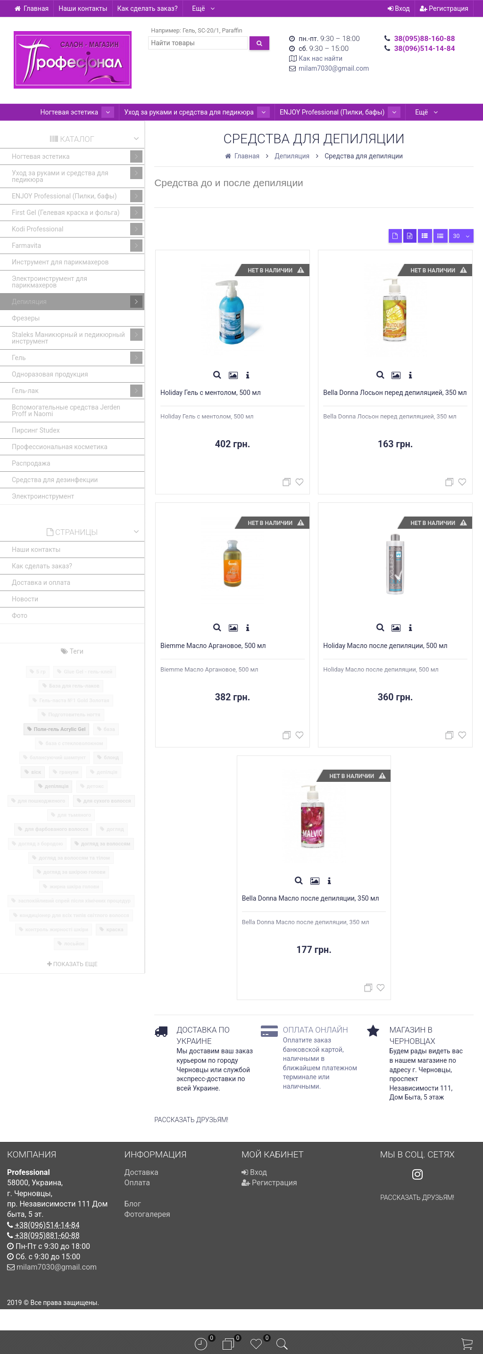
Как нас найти (320, 58)
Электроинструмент (43, 496)
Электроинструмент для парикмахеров (49, 282)
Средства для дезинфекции (55, 480)
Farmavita (77, 245)
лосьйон (74, 944)
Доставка (141, 1193)
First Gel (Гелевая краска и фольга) (77, 212)
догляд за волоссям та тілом (74, 858)
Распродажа (31, 463)
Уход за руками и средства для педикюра (197, 112)
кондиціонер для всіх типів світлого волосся (74, 915)
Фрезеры (26, 318)
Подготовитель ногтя (74, 715)
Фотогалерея (147, 1235)
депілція (107, 772)
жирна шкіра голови (74, 887)
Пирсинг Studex (36, 430)
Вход (399, 8)
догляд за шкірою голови (74, 872)
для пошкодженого (42, 801)
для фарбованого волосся (56, 829)
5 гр (41, 672)
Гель (189, 30)
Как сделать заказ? (147, 8)
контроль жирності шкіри (56, 930)
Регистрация (444, 8)
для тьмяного (74, 815)
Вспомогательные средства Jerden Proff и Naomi (66, 410)
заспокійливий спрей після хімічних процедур (74, 901)
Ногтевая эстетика (85, 112)
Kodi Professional (77, 229)
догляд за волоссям (106, 844)
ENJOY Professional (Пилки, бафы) (333, 112)
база (109, 729)
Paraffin (232, 30)
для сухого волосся (107, 801)
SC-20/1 (208, 30)
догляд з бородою (40, 844)
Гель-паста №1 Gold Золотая (74, 701)
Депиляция (77, 301)
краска (114, 930)
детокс (95, 786)
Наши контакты (82, 8)
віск (36, 772)
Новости (25, 599)
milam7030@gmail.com (334, 68)
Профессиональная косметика (60, 447)
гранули (69, 772)
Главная (31, 8)
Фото (19, 615)
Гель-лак (77, 391)
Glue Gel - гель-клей (88, 672)
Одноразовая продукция (50, 374)
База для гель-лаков (74, 686)
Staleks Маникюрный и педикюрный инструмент (77, 336)
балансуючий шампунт (58, 758)
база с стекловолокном (74, 743)
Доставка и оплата (41, 582)
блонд (111, 758)
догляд (115, 829)
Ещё (203, 8)
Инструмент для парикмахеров (60, 262)
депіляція (56, 786)
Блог (133, 1225)
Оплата (137, 1203)
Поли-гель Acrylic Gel (60, 729)
